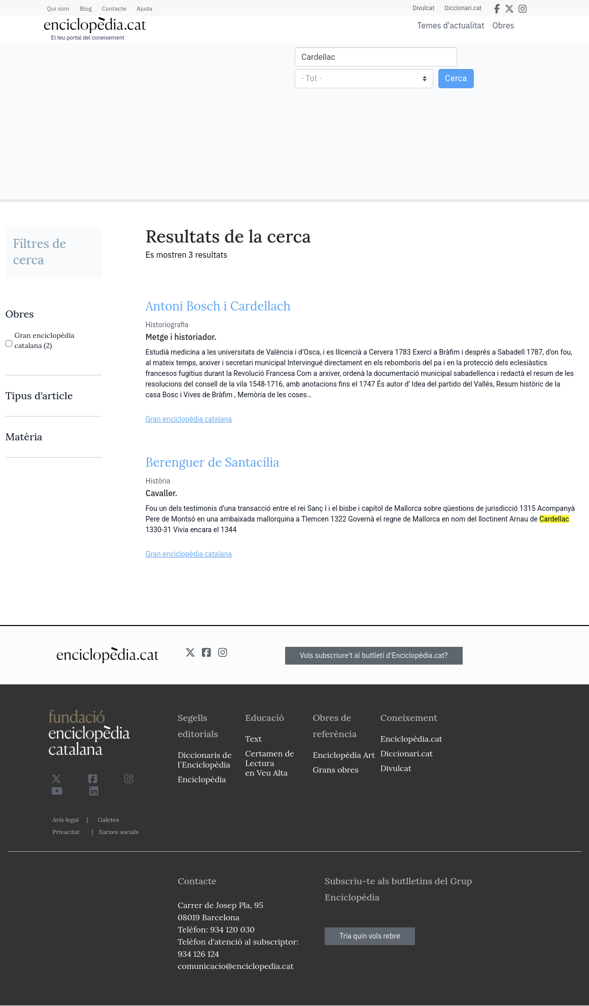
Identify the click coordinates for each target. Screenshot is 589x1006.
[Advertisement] (149, 121)
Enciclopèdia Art (344, 755)
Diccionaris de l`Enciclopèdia (204, 760)
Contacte (114, 8)
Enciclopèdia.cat (411, 739)
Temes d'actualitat (450, 25)
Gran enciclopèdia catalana (189, 419)
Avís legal (66, 819)
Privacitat (66, 832)
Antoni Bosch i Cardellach (218, 306)
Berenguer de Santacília (213, 462)
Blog (86, 8)
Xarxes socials (118, 832)
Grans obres (336, 770)
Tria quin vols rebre (369, 936)
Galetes (108, 819)
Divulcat (423, 8)
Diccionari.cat (462, 8)
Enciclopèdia (202, 779)
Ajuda (144, 8)
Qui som (58, 8)
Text (253, 739)
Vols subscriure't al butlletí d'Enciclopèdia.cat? (374, 655)
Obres (503, 25)
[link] (54, 314)
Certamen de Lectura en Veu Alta (269, 763)
